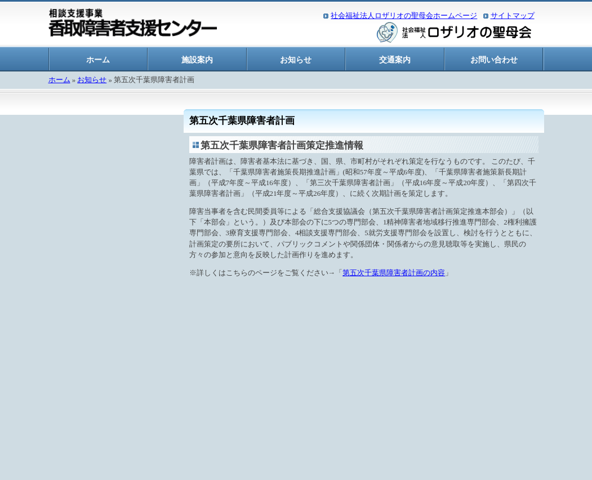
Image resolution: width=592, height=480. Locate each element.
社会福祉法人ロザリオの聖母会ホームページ (404, 16)
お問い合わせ (494, 60)
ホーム (98, 60)
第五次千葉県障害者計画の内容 (393, 273)
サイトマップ (513, 16)
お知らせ (295, 60)
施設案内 (197, 60)
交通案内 (395, 60)
